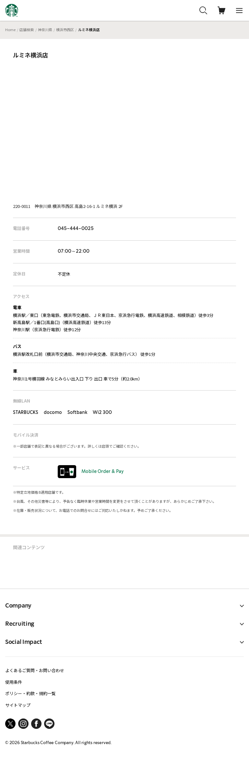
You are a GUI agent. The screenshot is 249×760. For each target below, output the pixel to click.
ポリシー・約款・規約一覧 (30, 693)
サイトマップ (17, 705)
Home (10, 29)
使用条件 (13, 682)
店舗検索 (26, 29)
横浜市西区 (65, 29)
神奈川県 (45, 29)
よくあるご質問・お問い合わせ (34, 670)
